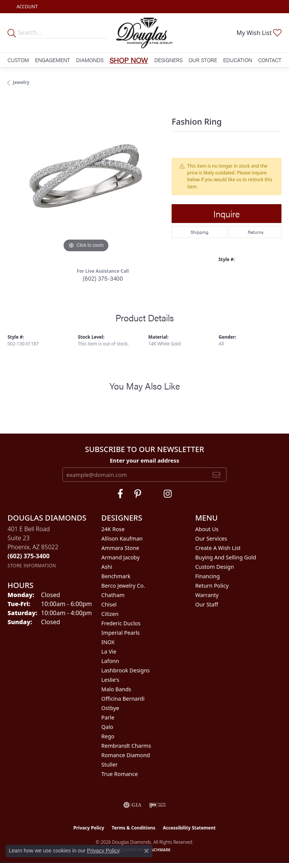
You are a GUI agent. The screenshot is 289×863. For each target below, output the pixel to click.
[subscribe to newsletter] (216, 474)
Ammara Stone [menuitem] (120, 547)
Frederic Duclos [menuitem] (120, 623)
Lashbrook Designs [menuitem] (125, 670)
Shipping (199, 232)
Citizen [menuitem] (110, 613)
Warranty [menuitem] (207, 595)
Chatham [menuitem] (113, 595)
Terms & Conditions (133, 828)
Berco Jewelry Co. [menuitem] (123, 585)
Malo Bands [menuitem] (116, 689)
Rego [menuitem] (107, 736)
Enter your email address (144, 460)
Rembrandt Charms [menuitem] (126, 745)
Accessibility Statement (189, 828)
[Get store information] (32, 565)
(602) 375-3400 (103, 278)
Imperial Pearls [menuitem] (120, 632)
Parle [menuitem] (107, 717)
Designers (168, 60)
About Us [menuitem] (207, 529)
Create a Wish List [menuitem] (218, 547)
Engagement (52, 60)
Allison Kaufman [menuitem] (122, 538)
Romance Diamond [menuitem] (125, 755)
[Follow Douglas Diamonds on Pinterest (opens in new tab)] (138, 493)
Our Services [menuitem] (211, 538)
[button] (26, 6)
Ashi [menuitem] (106, 566)
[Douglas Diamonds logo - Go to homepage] (144, 32)
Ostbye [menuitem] (110, 708)
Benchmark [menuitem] (115, 576)
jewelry (21, 82)
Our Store (203, 60)
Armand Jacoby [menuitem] (120, 557)
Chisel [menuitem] (108, 604)
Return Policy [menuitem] (212, 585)
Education (237, 60)
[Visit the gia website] (132, 805)
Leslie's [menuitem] (110, 679)
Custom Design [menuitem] (214, 566)
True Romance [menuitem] (119, 773)
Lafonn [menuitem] (110, 660)
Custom (18, 60)
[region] (86, 176)
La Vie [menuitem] (108, 651)
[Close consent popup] (146, 851)
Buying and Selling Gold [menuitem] (225, 557)
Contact (269, 60)
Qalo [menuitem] (107, 726)
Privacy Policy (88, 828)
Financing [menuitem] (207, 576)
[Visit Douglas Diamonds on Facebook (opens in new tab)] (120, 493)
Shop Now (129, 60)
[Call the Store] (29, 556)
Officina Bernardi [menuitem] (122, 698)
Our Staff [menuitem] (206, 604)
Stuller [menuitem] (109, 764)
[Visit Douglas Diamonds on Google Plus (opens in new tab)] (167, 493)
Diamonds (89, 60)
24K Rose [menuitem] (113, 529)
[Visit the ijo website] (157, 805)
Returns (255, 232)
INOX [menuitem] (107, 642)
